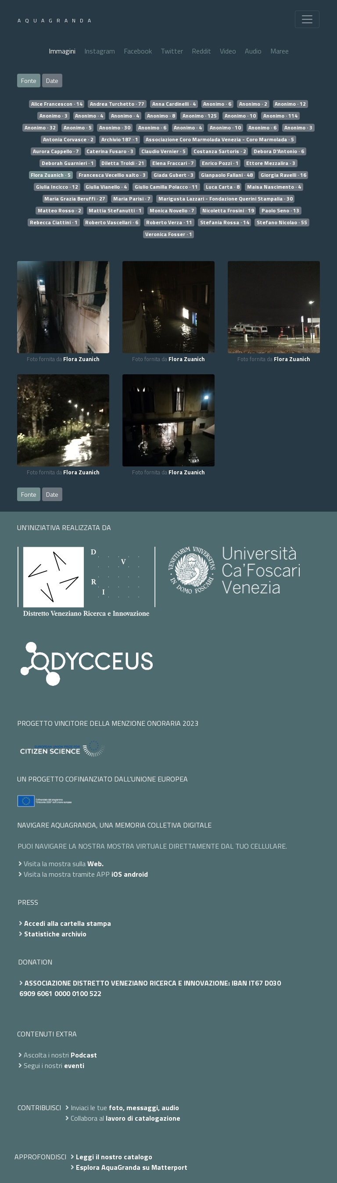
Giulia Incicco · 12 (57, 187)
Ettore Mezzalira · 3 (270, 163)
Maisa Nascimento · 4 (274, 187)
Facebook (138, 51)
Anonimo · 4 (89, 116)
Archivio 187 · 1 (119, 139)
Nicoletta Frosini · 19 (228, 211)
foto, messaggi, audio (144, 1107)
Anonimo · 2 (253, 104)
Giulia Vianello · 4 (106, 187)
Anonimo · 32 (40, 128)
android (136, 874)
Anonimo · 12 (290, 104)
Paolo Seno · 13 (280, 211)
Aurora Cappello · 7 (56, 151)
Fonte (28, 80)
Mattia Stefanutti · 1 (115, 211)
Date (52, 80)
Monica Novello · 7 (172, 211)
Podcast (84, 1055)
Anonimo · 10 (240, 116)
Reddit (201, 51)
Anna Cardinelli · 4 (174, 104)
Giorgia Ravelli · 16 (283, 175)
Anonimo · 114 (280, 116)
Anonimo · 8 (161, 116)
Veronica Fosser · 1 (168, 234)
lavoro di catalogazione (143, 1118)
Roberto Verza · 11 (169, 222)
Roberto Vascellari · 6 (111, 222)
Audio (253, 51)
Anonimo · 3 (53, 116)
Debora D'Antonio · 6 (279, 151)
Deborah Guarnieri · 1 (68, 163)
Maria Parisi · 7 (132, 199)
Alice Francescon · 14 (56, 104)
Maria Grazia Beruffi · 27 (74, 199)
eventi (74, 1065)
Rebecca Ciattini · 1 (54, 222)
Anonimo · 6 (217, 104)
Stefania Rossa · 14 (224, 222)
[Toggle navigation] (307, 19)
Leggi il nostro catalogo (114, 1156)
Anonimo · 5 (78, 128)
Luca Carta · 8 (223, 187)
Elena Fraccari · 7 (173, 163)
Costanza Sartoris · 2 (220, 151)
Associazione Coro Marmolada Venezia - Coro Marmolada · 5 (220, 139)
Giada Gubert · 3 (174, 175)
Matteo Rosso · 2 (59, 211)
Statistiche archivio (55, 933)
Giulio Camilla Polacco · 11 (166, 187)
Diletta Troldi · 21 (122, 163)
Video (228, 51)
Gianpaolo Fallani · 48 (227, 175)
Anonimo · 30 (114, 128)
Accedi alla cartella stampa (67, 923)
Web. (95, 863)
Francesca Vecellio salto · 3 (112, 175)
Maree (279, 51)
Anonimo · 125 (200, 116)
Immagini (62, 51)
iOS (116, 874)
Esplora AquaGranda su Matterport (131, 1167)
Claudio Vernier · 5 (163, 151)
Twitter (172, 51)
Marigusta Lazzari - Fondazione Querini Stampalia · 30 (225, 199)
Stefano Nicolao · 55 (282, 222)
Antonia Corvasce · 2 (68, 139)
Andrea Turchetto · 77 (117, 104)
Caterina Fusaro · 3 (109, 151)
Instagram (99, 51)
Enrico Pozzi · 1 (220, 163)
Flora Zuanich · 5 (51, 175)
